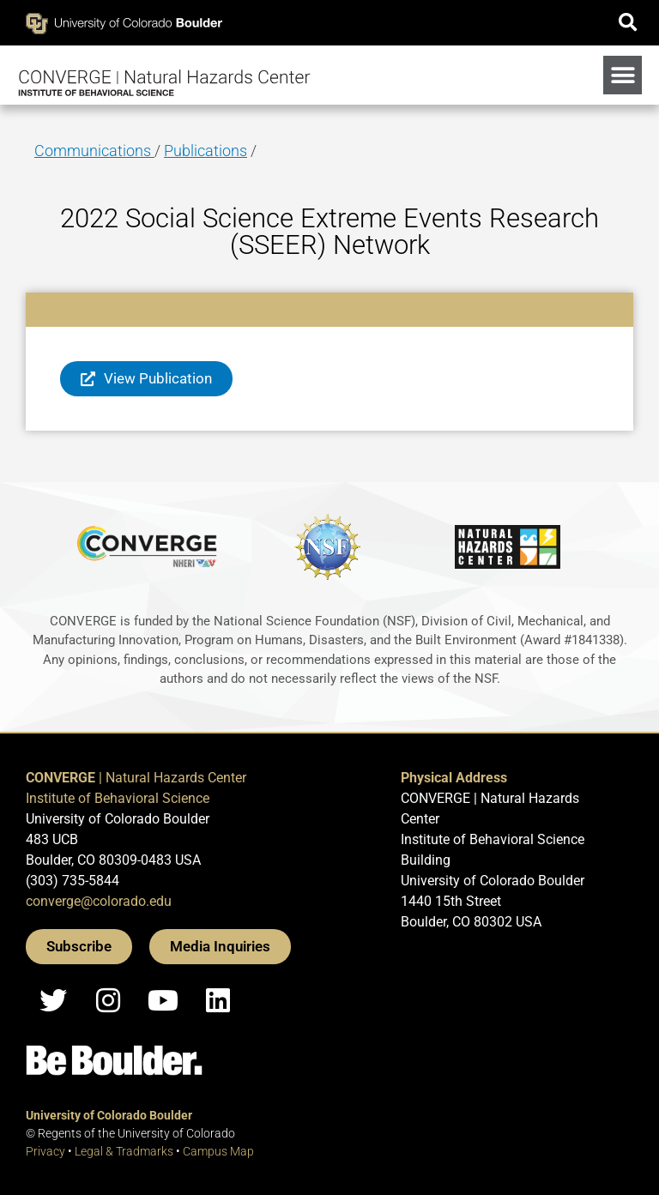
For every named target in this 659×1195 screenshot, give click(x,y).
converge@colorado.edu (99, 901)
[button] (628, 23)
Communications (94, 151)
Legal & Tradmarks (124, 1151)
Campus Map (218, 1151)
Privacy (45, 1151)
